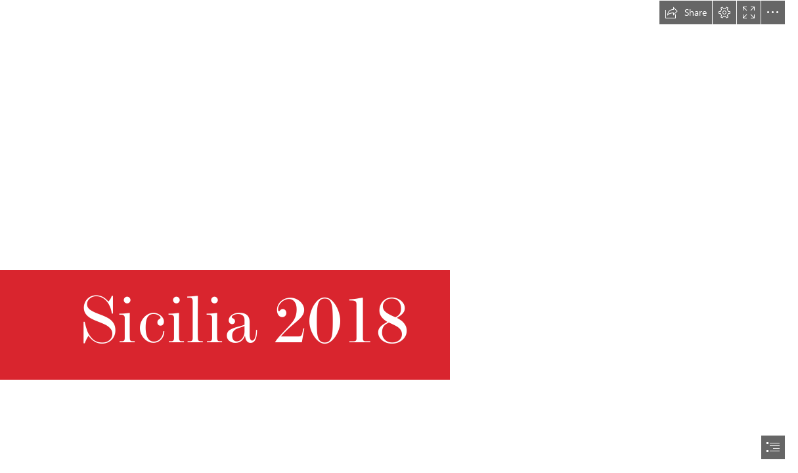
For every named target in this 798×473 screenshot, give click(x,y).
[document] (399, 236)
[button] (685, 12)
